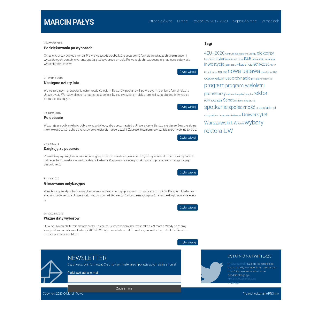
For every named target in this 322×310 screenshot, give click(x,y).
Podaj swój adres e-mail (83, 272)
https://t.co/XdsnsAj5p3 (242, 278)
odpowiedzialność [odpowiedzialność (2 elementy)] (217, 78)
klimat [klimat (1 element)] (207, 72)
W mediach (270, 21)
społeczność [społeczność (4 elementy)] (241, 107)
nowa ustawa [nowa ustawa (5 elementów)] (244, 71)
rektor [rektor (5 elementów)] (260, 93)
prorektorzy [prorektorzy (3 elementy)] (215, 93)
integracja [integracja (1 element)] (270, 59)
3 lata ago (233, 282)
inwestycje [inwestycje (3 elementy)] (214, 64)
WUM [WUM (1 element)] (241, 123)
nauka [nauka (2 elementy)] (222, 72)
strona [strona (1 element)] (259, 108)
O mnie (182, 21)
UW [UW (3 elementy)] (234, 123)
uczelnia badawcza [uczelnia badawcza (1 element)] (231, 115)
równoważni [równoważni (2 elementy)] (213, 100)
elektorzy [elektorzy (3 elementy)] (265, 53)
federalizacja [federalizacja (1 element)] (230, 59)
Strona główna (160, 21)
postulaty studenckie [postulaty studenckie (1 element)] (261, 79)
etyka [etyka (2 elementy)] (220, 59)
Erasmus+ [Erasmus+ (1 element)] (209, 59)
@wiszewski (238, 263)
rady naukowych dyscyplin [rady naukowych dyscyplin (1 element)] (239, 94)
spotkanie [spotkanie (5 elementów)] (216, 107)
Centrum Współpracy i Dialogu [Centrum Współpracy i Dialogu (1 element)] (240, 53)
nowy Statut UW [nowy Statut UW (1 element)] (269, 72)
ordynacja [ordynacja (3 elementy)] (241, 78)
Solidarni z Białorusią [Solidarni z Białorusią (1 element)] (244, 100)
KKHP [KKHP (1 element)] (273, 65)
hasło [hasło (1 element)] (240, 59)
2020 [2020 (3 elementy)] (220, 53)
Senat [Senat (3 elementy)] (228, 100)
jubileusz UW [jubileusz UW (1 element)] (232, 65)
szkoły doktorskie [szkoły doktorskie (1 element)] (212, 115)
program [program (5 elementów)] (214, 85)
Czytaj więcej (187, 71)
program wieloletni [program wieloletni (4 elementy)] (245, 85)
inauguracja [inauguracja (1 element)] (258, 59)
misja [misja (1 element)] (214, 72)
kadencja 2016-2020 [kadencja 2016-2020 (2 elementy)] (254, 64)
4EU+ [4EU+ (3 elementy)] (209, 53)
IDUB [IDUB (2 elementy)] (247, 59)
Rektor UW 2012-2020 (210, 21)
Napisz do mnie (245, 21)
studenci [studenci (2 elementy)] (269, 108)
